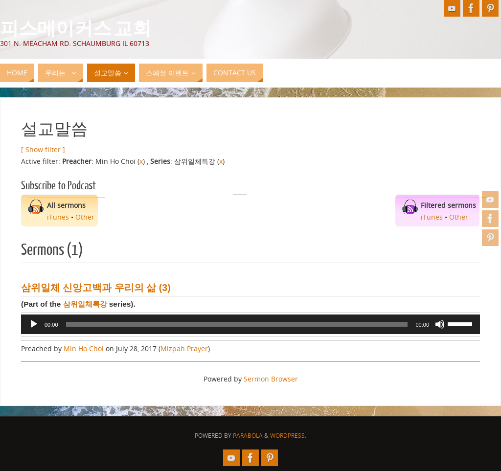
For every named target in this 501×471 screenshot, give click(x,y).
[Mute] (440, 324)
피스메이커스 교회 (75, 27)
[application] (250, 324)
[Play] (34, 324)
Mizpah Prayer (184, 348)
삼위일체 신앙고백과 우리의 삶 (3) (96, 287)
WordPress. (288, 435)
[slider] (237, 324)
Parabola (248, 435)
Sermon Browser (271, 378)
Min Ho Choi (84, 348)
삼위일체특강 (85, 304)
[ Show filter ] (43, 149)
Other (84, 217)
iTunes (58, 217)
